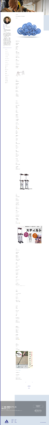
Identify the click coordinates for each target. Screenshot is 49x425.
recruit (15, 419)
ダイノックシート (7, 58)
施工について (6, 69)
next (30, 382)
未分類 (6, 71)
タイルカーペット (7, 60)
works (12, 422)
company (12, 419)
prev (27, 382)
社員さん (6, 73)
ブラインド (6, 62)
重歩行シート (6, 82)
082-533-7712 (38, 411)
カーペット (6, 51)
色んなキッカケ (7, 75)
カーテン (6, 49)
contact (16, 422)
